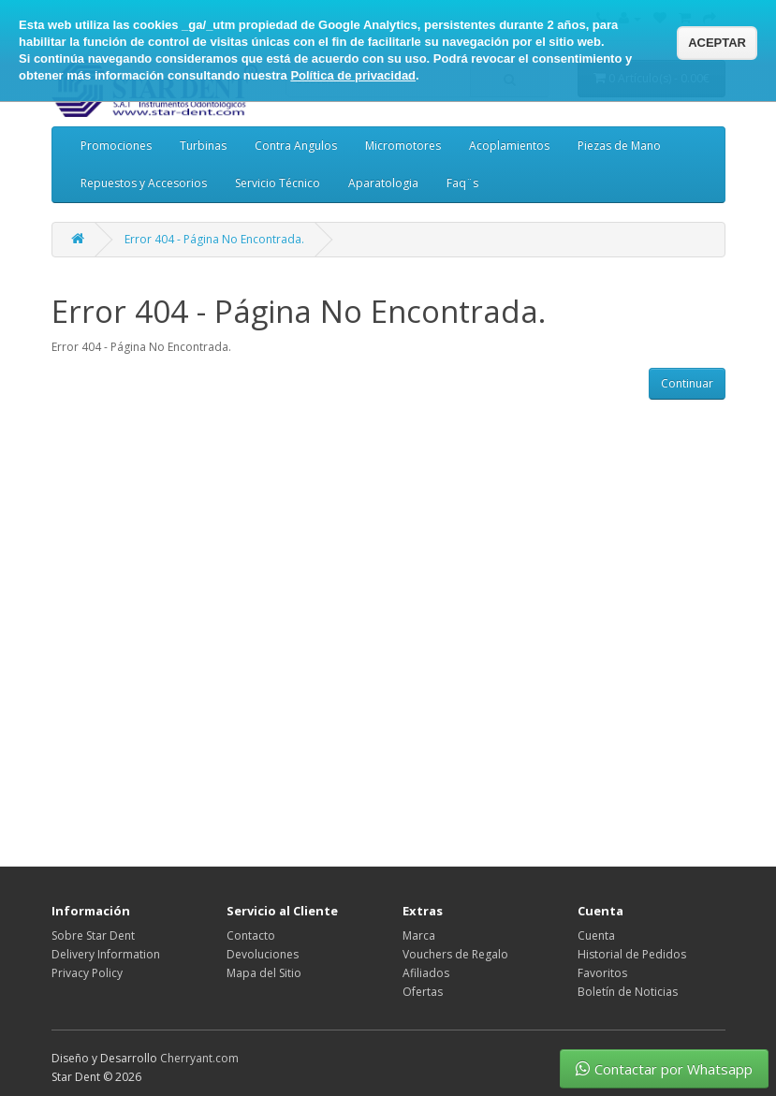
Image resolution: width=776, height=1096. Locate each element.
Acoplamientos (509, 145)
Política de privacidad (353, 75)
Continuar (687, 383)
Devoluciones (263, 954)
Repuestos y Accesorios (144, 183)
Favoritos (602, 973)
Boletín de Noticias (628, 992)
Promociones (116, 145)
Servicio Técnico (277, 183)
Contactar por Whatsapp (664, 1068)
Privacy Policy (87, 973)
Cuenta (596, 935)
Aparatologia (383, 183)
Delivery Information (105, 954)
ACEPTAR (717, 43)
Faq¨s (462, 183)
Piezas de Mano (619, 145)
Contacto (251, 935)
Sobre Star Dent (93, 935)
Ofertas (423, 992)
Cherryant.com (199, 1058)
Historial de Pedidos (632, 954)
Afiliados (426, 973)
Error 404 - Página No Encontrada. (214, 239)
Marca (419, 935)
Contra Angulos (296, 145)
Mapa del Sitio (264, 973)
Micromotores (403, 145)
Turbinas (203, 145)
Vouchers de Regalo (455, 954)
